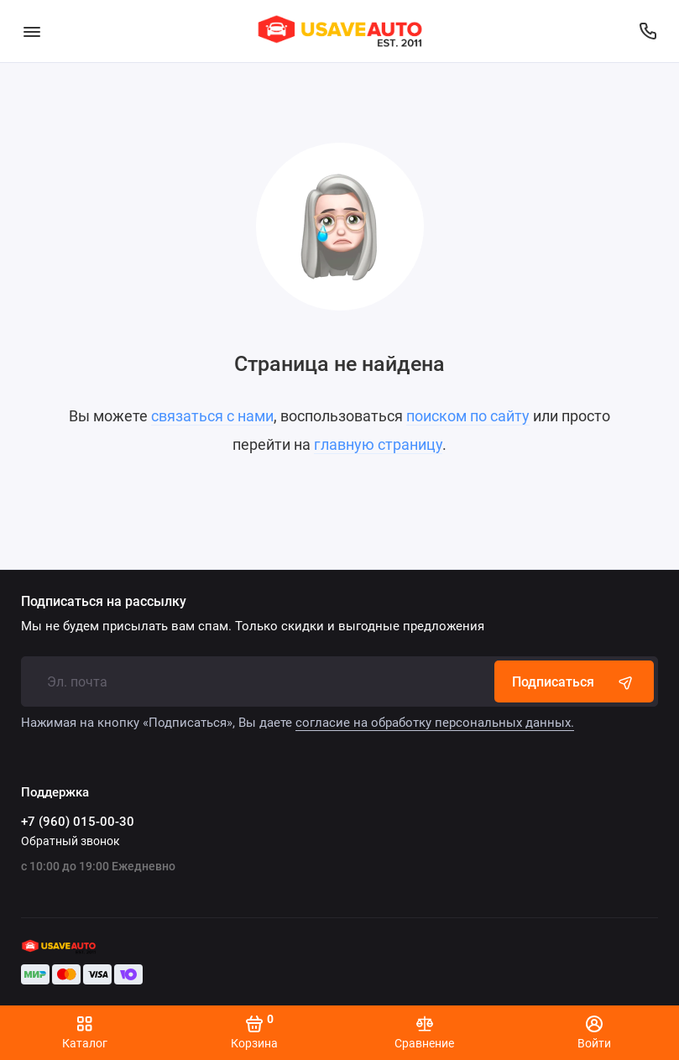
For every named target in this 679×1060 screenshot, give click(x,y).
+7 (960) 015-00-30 (77, 821)
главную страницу (378, 444)
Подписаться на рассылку (103, 601)
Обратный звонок (70, 841)
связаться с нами (212, 416)
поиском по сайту (468, 416)
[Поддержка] (647, 31)
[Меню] (31, 31)
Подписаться (574, 681)
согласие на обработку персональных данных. (434, 722)
